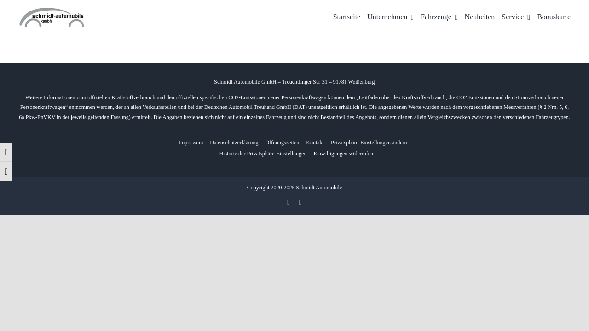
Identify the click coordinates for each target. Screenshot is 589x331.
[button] (369, 142)
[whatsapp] (300, 202)
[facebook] (288, 202)
